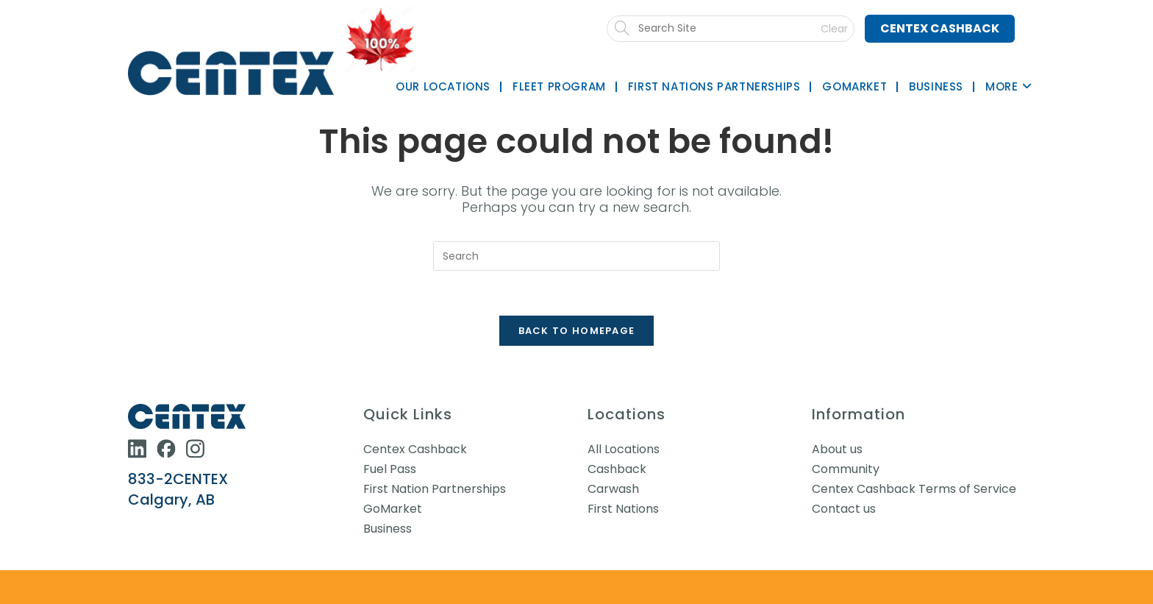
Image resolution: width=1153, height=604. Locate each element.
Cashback (617, 469)
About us (837, 449)
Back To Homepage (576, 331)
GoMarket (392, 508)
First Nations (623, 508)
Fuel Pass (389, 469)
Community (845, 469)
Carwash (613, 488)
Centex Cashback (939, 28)
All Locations (624, 449)
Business (387, 528)
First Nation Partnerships (434, 488)
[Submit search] (737, 28)
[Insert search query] (576, 256)
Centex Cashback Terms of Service (914, 488)
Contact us (844, 508)
